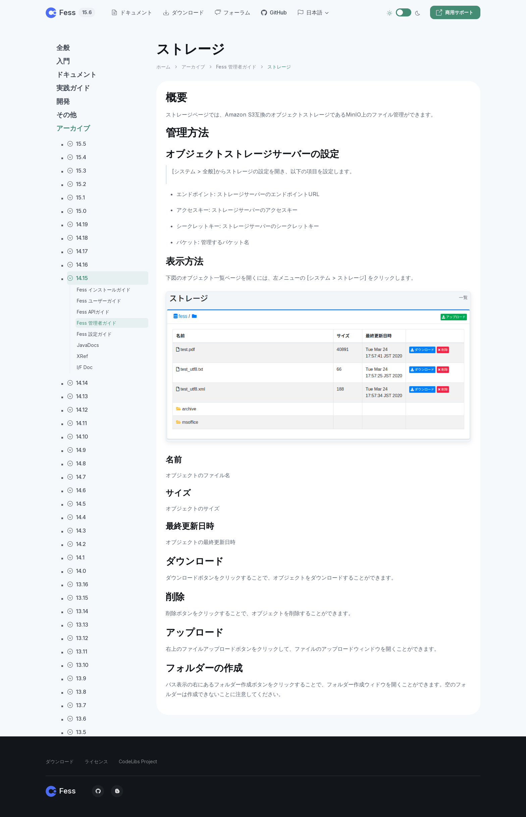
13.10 (78, 665)
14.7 (76, 476)
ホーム (163, 67)
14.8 (76, 463)
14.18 (77, 237)
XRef (82, 356)
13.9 (76, 678)
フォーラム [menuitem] (232, 12)
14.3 (76, 530)
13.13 (77, 624)
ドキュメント (76, 75)
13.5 (76, 732)
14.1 (76, 557)
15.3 (76, 170)
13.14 (77, 611)
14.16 (77, 264)
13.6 (76, 718)
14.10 (77, 436)
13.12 (77, 638)
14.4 (76, 517)
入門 (63, 61)
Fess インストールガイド (103, 289)
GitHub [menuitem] (274, 12)
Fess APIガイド (93, 312)
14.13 (77, 396)
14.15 (77, 278)
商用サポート (454, 12)
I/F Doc (85, 367)
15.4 (76, 157)
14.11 (77, 423)
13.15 (77, 597)
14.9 (76, 450)
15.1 (76, 197)
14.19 (77, 224)
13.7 (76, 705)
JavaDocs (88, 345)
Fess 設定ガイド (94, 334)
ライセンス (96, 761)
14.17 (77, 251)
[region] (97, 423)
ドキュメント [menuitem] (131, 12)
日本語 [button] (310, 12)
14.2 (76, 544)
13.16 (77, 584)
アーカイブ (73, 128)
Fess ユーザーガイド (99, 301)
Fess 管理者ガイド (96, 323)
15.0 (77, 211)
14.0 (76, 571)
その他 (66, 115)
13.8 (76, 691)
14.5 (76, 503)
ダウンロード (60, 761)
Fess (70, 12)
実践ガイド (73, 88)
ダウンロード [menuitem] (183, 12)
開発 (63, 101)
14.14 (77, 382)
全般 (63, 48)
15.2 (76, 184)
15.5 (76, 143)
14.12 (77, 409)
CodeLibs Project (138, 761)
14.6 (76, 490)
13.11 (77, 651)
